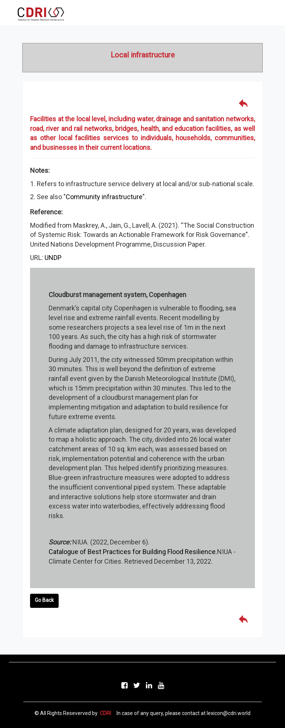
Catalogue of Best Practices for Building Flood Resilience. (133, 552)
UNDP (53, 257)
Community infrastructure (104, 197)
